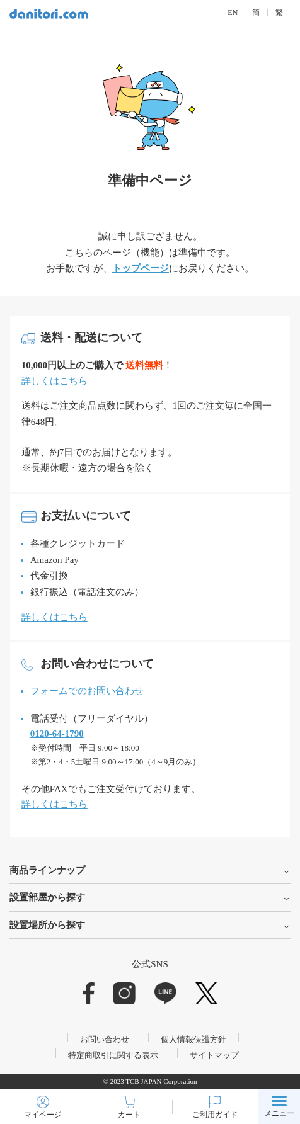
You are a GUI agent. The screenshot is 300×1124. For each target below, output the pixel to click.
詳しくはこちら (54, 381)
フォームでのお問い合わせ (87, 691)
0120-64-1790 (57, 734)
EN (233, 12)
